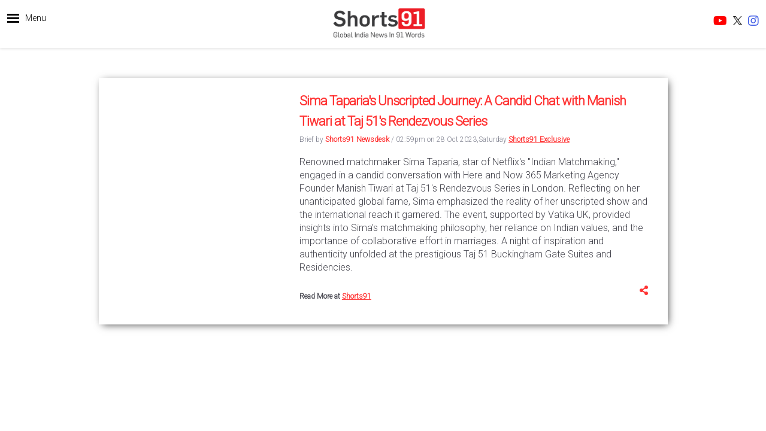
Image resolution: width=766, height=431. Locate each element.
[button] (26, 21)
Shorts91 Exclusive (539, 139)
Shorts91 (356, 296)
